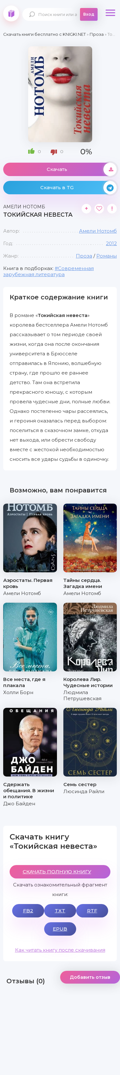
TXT (60, 911)
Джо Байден (19, 803)
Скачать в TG (78, 187)
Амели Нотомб (98, 231)
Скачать (82, 169)
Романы (106, 256)
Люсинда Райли (83, 791)
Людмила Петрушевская (82, 695)
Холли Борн (18, 692)
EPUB (60, 929)
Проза (84, 256)
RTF (92, 911)
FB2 (28, 911)
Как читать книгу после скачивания (60, 950)
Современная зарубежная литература (48, 271)
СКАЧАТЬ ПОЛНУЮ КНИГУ (57, 872)
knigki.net (11, 13)
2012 (111, 243)
